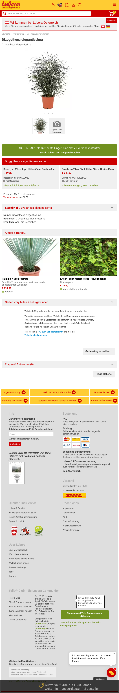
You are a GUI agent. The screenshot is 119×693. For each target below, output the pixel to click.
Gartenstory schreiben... (98, 351)
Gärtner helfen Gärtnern (20, 606)
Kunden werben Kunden (20, 611)
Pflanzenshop (18, 34)
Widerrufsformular (71, 530)
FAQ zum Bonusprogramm (50, 331)
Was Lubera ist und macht (21, 558)
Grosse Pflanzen (104, 392)
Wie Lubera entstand (19, 554)
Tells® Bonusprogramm (20, 602)
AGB (65, 517)
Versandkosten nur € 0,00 (75, 486)
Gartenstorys (15, 615)
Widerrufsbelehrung (72, 525)
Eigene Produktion (17, 521)
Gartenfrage (41, 628)
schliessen (111, 20)
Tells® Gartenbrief (18, 619)
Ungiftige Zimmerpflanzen (38, 34)
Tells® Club (14, 598)
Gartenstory (40, 623)
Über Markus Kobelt (18, 550)
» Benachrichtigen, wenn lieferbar (21, 185)
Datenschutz (69, 512)
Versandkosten (10, 197)
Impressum (68, 508)
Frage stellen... (104, 373)
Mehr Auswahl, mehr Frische (59, 392)
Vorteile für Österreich (104, 401)
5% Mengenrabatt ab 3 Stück (22, 512)
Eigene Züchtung (15, 392)
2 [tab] (48, 113)
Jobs (11, 571)
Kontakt (12, 576)
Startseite (6, 34)
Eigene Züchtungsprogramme (23, 517)
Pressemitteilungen (18, 567)
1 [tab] (44, 113)
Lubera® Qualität (17, 508)
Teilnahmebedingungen (35, 335)
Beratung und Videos (15, 401)
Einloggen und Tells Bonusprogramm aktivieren (85, 614)
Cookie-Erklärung (71, 521)
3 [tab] (52, 113)
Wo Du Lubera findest (19, 563)
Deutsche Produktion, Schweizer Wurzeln (59, 401)
